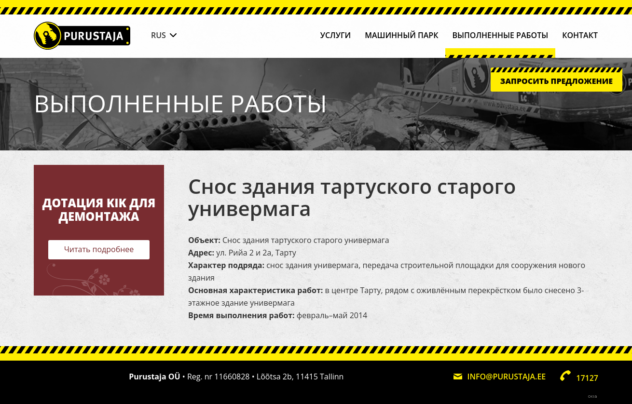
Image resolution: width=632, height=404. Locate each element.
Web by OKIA (592, 396)
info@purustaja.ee (506, 376)
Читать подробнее (99, 249)
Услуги (335, 35)
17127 (587, 378)
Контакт (580, 35)
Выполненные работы (500, 35)
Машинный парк (401, 35)
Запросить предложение (556, 81)
